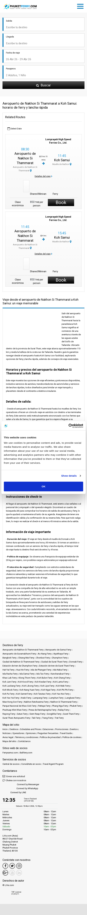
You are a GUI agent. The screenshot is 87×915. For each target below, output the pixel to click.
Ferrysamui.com (10, 752)
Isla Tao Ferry (42, 674)
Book (61, 202)
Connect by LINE (14, 792)
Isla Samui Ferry (26, 674)
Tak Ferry (36, 718)
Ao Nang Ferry (45, 653)
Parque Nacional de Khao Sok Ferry (19, 706)
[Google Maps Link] (5, 873)
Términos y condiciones (26, 737)
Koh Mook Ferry (10, 690)
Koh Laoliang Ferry (11, 686)
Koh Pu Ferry (8, 694)
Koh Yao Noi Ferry (60, 694)
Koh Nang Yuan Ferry (29, 690)
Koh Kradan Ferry (43, 682)
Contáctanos (24, 741)
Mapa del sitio (9, 741)
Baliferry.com (26, 752)
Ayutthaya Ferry (60, 653)
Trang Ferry (47, 718)
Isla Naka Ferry (60, 669)
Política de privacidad (50, 737)
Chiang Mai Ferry (26, 657)
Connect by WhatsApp (20, 788)
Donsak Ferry (75, 661)
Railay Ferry (63, 710)
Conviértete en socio (31, 764)
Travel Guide (66, 733)
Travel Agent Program (53, 764)
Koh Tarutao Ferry (42, 694)
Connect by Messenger (21, 784)
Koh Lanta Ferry (60, 682)
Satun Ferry (22, 714)
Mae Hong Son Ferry (12, 702)
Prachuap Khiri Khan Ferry (15, 710)
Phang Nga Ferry (60, 706)
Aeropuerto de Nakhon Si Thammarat (25, 158)
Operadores (18, 733)
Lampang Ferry (40, 698)
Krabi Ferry (26, 698)
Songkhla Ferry (54, 714)
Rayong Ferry (9, 714)
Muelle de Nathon (61, 164)
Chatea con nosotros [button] (14, 780)
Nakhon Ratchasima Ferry (36, 702)
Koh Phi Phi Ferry (65, 690)
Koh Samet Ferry (24, 694)
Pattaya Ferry (44, 706)
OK (44, 486)
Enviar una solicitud (14, 776)
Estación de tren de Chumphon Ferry (20, 665)
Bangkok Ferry (9, 657)
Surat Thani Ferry (71, 714)
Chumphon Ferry (59, 657)
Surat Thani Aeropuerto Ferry (16, 718)
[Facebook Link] (5, 866)
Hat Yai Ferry (8, 669)
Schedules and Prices (30, 729)
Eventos (74, 729)
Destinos (14, 729)
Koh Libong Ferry (30, 686)
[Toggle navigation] (81, 5)
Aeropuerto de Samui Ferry (58, 649)
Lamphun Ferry (56, 698)
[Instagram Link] (19, 866)
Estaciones (48, 729)
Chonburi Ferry (43, 657)
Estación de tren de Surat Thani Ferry (56, 665)
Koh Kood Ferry (25, 682)
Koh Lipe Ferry (47, 686)
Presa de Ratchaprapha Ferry (42, 710)
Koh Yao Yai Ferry (11, 698)
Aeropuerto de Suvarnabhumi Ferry (19, 653)
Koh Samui (62, 160)
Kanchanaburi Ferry (60, 674)
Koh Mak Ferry (63, 686)
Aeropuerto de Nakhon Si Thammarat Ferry (23, 649)
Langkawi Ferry (72, 698)
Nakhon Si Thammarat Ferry (63, 702)
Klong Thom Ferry (27, 678)
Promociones (61, 729)
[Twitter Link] (12, 866)
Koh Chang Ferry (62, 678)
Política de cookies (71, 737)
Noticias (7, 733)
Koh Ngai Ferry (48, 690)
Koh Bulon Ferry (44, 678)
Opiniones (31, 733)
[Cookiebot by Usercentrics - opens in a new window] (68, 426)
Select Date (14, 128)
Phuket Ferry (75, 706)
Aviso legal (8, 737)
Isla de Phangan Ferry (41, 669)
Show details (69, 475)
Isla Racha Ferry (10, 674)
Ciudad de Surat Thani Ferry (54, 661)
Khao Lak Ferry (10, 678)
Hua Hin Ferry (22, 669)
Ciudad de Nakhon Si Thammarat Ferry (21, 661)
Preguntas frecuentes (47, 733)
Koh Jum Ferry (9, 682)
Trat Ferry (59, 718)
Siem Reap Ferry (37, 714)
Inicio (5, 729)
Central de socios (11, 764)
